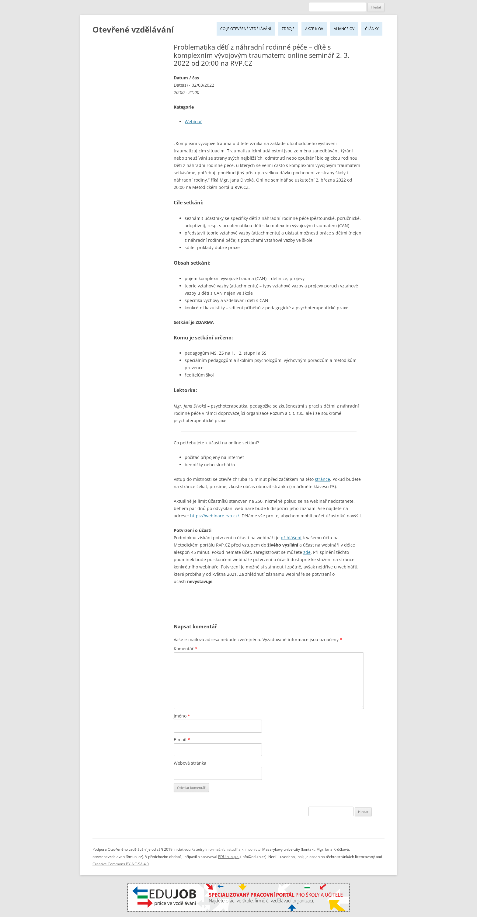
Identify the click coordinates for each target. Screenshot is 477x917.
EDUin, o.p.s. (228, 856)
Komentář (185, 648)
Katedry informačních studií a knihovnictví (226, 849)
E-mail (182, 739)
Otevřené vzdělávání (133, 29)
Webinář (193, 121)
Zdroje (288, 28)
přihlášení (291, 537)
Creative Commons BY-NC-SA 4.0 (120, 864)
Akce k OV (314, 28)
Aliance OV (344, 28)
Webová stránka (190, 763)
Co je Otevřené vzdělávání (245, 28)
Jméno (182, 716)
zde (307, 552)
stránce (322, 479)
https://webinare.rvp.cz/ (214, 516)
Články (372, 28)
